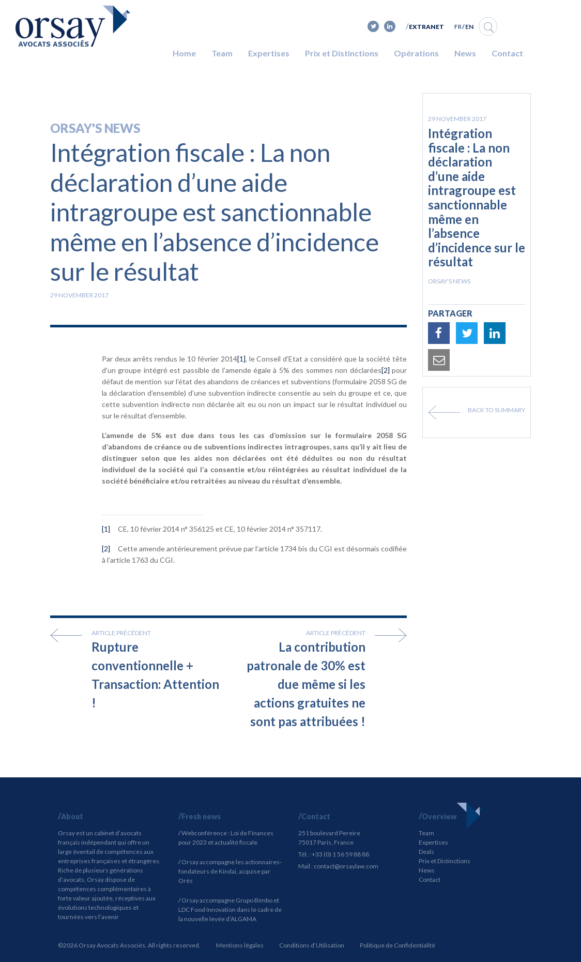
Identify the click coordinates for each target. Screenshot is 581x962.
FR (458, 27)
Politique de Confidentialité (397, 945)
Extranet (426, 27)
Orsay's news (95, 128)
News (465, 53)
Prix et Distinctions (341, 53)
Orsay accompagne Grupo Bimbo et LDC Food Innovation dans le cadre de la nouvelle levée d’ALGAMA (230, 909)
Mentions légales (240, 945)
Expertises (268, 53)
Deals (426, 851)
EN (469, 27)
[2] (385, 370)
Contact (507, 53)
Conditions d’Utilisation (311, 945)
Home (184, 53)
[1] (241, 358)
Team (222, 53)
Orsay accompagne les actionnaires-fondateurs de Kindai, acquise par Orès (230, 871)
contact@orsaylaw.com (346, 866)
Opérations (416, 53)
